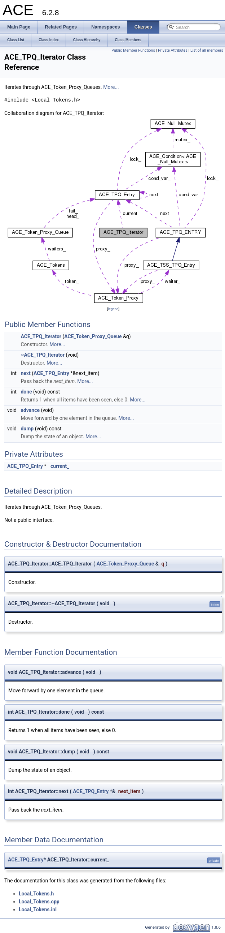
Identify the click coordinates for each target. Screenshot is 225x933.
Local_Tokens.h (36, 894)
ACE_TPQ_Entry (51, 373)
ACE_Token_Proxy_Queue (93, 336)
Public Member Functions (133, 50)
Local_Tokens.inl (38, 909)
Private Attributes (173, 50)
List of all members (206, 50)
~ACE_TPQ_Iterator (43, 355)
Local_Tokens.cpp (39, 901)
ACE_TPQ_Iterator (41, 336)
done (26, 392)
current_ (59, 466)
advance (30, 410)
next (25, 373)
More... (111, 87)
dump (27, 428)
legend (113, 309)
